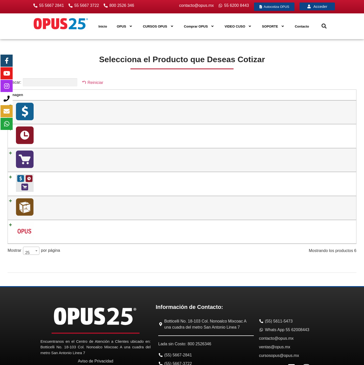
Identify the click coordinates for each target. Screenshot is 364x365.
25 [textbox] (27, 219)
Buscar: (42, 82)
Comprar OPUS (199, 26)
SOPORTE (273, 26)
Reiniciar (95, 82)
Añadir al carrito (337, 106)
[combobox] (31, 217)
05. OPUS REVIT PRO (52, 178)
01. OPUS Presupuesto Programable (63, 105)
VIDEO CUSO (238, 26)
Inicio (102, 26)
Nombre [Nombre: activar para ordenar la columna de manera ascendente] (40, 95)
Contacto (302, 26)
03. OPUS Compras (50, 142)
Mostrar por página (34, 217)
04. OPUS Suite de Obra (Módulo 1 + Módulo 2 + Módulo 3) (82, 160)
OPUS (125, 26)
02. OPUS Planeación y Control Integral (66, 123)
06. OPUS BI (44, 197)
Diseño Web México (309, 360)
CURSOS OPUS (158, 26)
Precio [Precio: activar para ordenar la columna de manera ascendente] (175, 95)
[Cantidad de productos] (313, 107)
